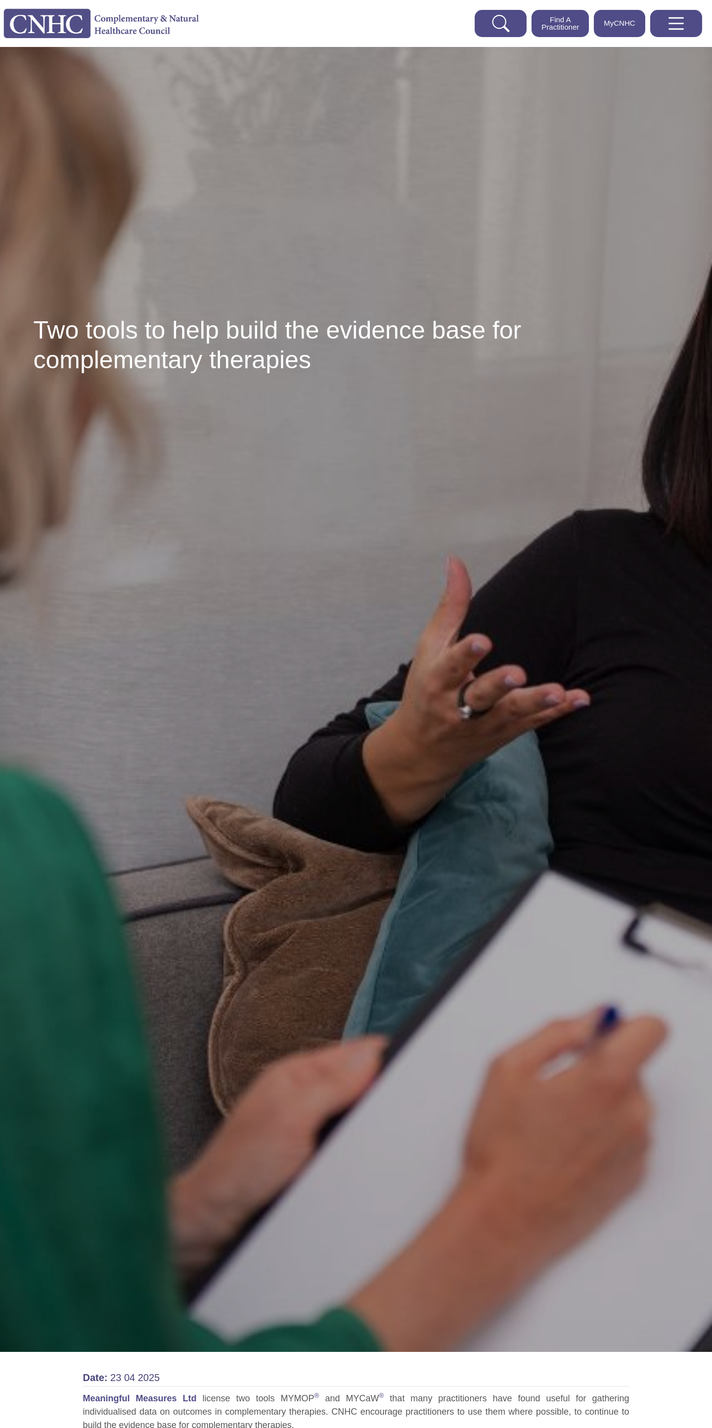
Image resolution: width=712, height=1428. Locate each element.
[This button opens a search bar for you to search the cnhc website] (501, 23)
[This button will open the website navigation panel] (676, 23)
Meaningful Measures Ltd (143, 1398)
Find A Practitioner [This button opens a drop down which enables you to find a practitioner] (560, 23)
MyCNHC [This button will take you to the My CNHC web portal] (619, 23)
